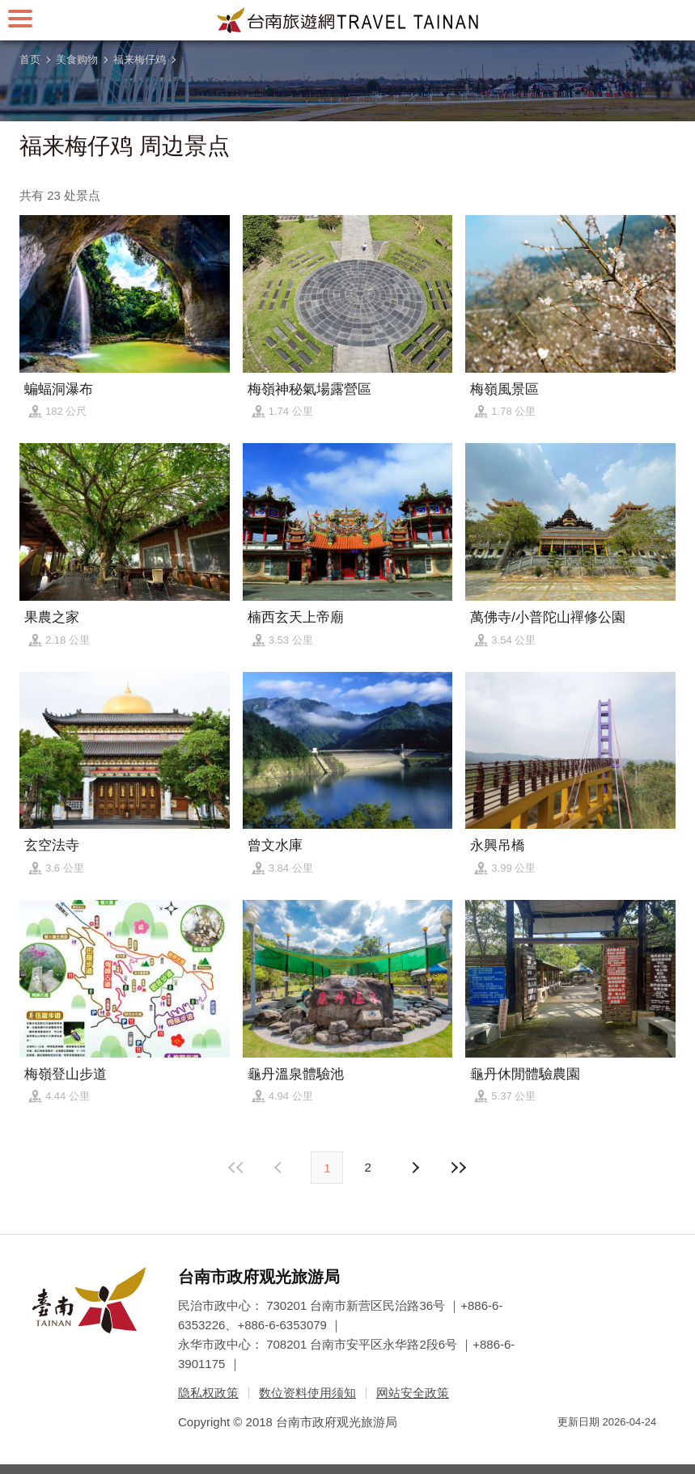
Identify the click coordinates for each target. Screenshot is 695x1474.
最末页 (459, 1167)
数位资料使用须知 (307, 1393)
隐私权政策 (208, 1393)
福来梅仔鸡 (139, 59)
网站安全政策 (412, 1393)
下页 (280, 1167)
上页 (415, 1167)
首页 (29, 59)
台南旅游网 (348, 20)
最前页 (236, 1167)
